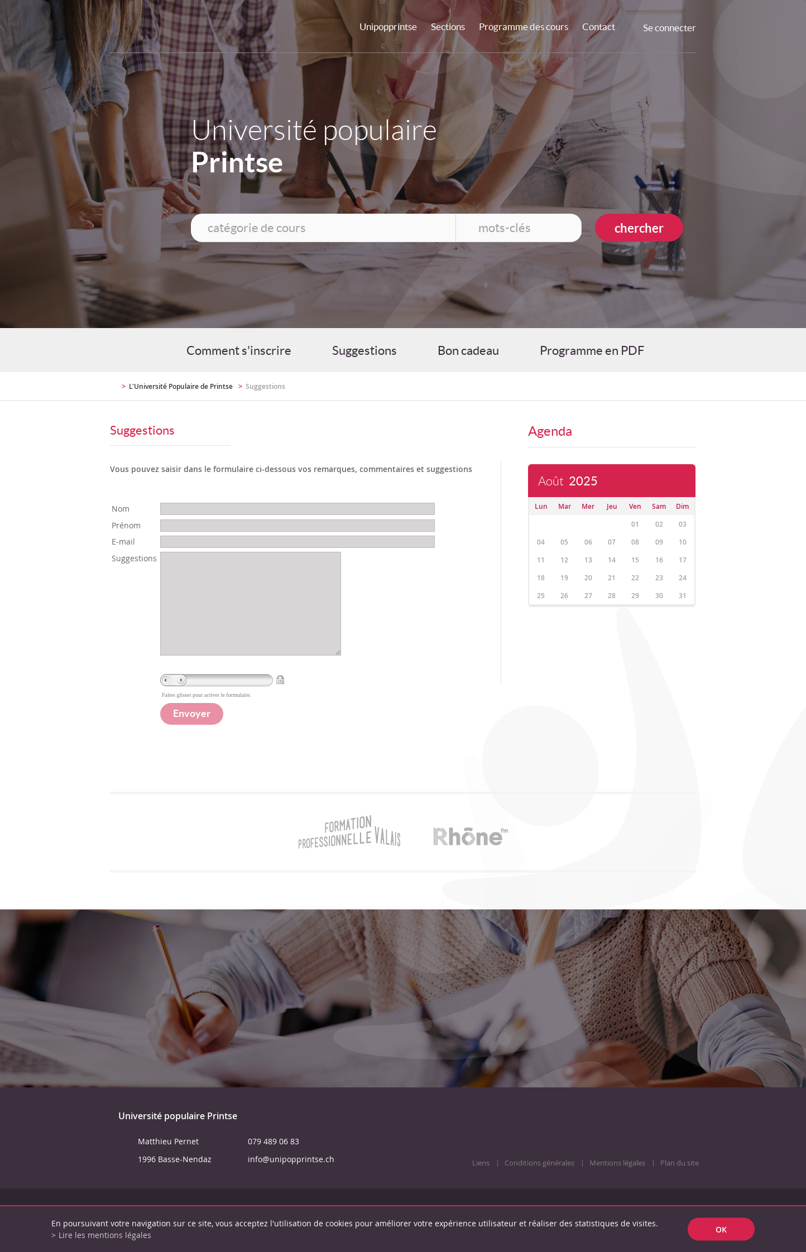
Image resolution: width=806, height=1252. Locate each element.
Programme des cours (523, 26)
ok (721, 1229)
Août (568, 481)
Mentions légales (617, 1185)
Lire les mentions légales (105, 1235)
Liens (481, 1185)
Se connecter (669, 27)
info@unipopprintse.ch (291, 1181)
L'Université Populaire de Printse (181, 386)
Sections (448, 26)
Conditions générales (539, 1185)
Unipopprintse (388, 26)
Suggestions (364, 350)
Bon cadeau (468, 350)
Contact (598, 26)
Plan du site (679, 1185)
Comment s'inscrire (238, 350)
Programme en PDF (592, 350)
